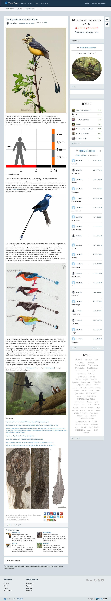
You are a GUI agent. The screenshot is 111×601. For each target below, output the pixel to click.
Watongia (74, 164)
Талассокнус (76, 304)
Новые (20, 9)
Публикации (92, 155)
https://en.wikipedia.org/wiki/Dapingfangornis (20, 436)
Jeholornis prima (48, 368)
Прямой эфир (87, 150)
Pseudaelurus (76, 211)
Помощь (29, 590)
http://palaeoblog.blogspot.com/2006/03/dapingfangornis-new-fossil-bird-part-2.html (32, 425)
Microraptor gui (31, 368)
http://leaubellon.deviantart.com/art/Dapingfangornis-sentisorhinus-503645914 (30, 445)
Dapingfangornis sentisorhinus (16, 520)
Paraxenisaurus (76, 201)
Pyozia (74, 248)
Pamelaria (75, 239)
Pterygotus (75, 342)
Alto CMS (20, 599)
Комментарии (81, 155)
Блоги (30, 3)
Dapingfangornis (21, 517)
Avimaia (46, 543)
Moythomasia (76, 276)
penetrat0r (79, 161)
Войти (87, 3)
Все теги (76, 438)
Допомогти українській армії (87, 28)
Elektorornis (47, 533)
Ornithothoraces (35, 515)
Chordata (11, 515)
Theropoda (25, 515)
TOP (42, 9)
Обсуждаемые (31, 9)
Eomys (74, 333)
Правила (29, 586)
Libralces (74, 182)
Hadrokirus (75, 323)
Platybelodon (76, 267)
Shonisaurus (75, 286)
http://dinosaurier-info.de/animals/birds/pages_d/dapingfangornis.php (27, 422)
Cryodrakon (75, 295)
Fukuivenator (76, 220)
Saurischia (18, 515)
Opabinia (74, 258)
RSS (74, 86)
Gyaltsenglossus (77, 229)
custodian (13, 23)
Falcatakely (16, 533)
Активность (44, 3)
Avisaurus (16, 189)
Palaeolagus (75, 192)
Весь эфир (96, 348)
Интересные (10, 9)
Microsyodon (76, 173)
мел (28, 520)
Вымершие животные (26, 23)
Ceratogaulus (76, 314)
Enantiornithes (11, 517)
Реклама (29, 588)
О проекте (29, 583)
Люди (36, 3)
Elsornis (14, 543)
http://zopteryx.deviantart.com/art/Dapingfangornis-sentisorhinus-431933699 (29, 442)
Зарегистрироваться (98, 3)
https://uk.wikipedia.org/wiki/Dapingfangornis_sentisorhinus (24, 439)
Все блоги (76, 144)
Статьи (23, 3)
